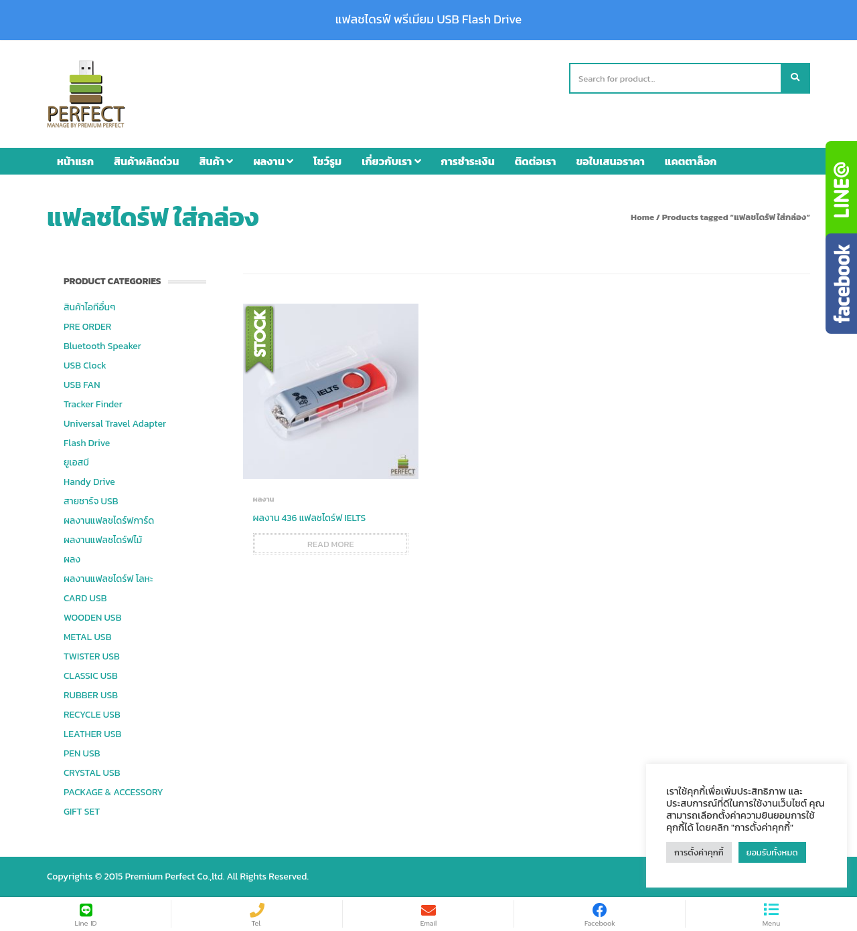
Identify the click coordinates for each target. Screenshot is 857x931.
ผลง (72, 559)
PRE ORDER (87, 327)
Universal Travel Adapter (115, 424)
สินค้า (216, 161)
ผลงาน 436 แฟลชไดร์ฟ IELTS (309, 518)
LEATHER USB (92, 734)
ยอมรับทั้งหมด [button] (772, 852)
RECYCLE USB (92, 715)
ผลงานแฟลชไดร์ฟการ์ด (109, 521)
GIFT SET (82, 812)
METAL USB (87, 637)
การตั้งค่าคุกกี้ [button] (699, 852)
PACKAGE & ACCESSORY (113, 792)
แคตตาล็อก (691, 161)
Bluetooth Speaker (102, 346)
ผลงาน (273, 161)
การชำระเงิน (468, 161)
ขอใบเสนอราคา (610, 161)
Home (642, 217)
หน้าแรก (75, 161)
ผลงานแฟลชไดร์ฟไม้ (103, 540)
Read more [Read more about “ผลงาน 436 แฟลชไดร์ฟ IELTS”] (330, 544)
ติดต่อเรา (535, 161)
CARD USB (85, 598)
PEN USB (82, 753)
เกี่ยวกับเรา (391, 161)
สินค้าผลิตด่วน (146, 161)
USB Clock (85, 365)
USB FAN (82, 385)
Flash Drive (87, 443)
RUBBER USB (91, 695)
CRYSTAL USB (92, 773)
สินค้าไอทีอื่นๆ (89, 307)
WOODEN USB (92, 618)
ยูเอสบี (76, 462)
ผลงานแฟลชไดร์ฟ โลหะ (108, 579)
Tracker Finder (93, 404)
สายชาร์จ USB (91, 501)
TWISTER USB (92, 656)
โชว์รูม (327, 161)
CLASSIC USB (91, 676)
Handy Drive (89, 482)
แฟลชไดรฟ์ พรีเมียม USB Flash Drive (428, 19)
